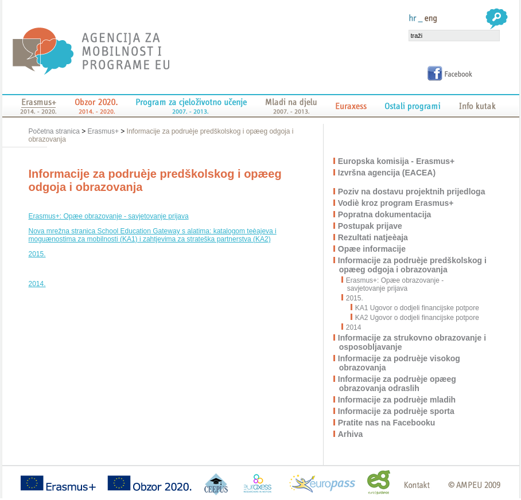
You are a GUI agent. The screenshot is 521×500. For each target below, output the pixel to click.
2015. (37, 254)
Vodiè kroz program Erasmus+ (396, 203)
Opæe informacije (372, 248)
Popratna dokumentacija (385, 214)
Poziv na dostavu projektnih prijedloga (412, 191)
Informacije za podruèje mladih (397, 399)
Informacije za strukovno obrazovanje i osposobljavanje (412, 342)
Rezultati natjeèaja (373, 237)
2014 (354, 327)
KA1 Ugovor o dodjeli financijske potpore (415, 308)
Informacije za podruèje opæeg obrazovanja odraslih (397, 383)
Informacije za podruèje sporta (396, 411)
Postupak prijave (370, 226)
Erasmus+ (103, 131)
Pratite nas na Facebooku (387, 422)
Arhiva (351, 434)
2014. (37, 284)
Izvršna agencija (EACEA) (387, 172)
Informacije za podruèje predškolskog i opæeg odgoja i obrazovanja (413, 265)
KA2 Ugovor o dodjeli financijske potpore (415, 318)
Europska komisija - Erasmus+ (396, 161)
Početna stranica (55, 131)
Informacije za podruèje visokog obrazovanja (399, 363)
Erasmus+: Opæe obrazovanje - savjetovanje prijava (109, 216)
